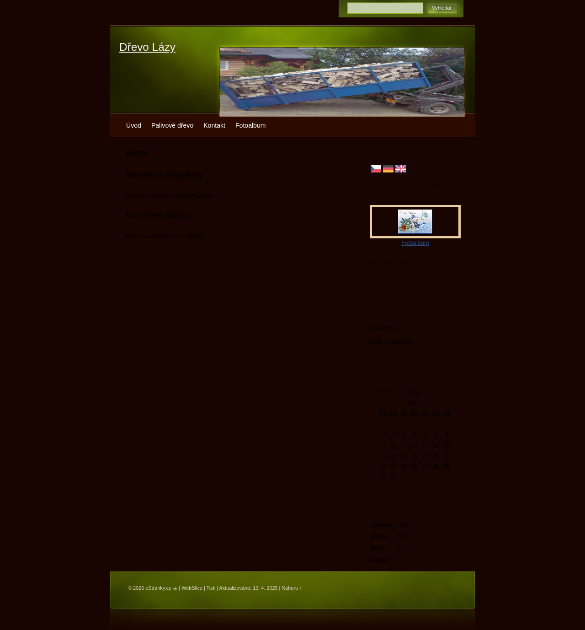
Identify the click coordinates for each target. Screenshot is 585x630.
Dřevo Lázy (147, 47)
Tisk (211, 588)
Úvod (133, 125)
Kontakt (214, 125)
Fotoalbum (250, 125)
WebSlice (191, 588)
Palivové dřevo (172, 125)
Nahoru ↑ (292, 588)
